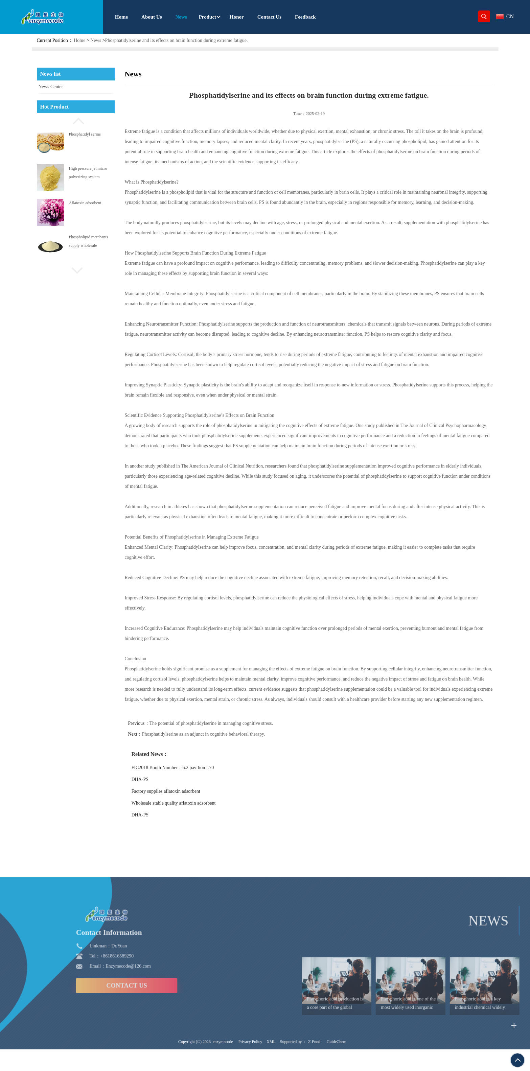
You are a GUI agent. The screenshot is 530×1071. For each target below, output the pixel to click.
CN (505, 16)
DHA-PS (145, 779)
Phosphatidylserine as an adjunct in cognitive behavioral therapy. (208, 734)
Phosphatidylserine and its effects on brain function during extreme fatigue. (176, 40)
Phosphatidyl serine (85, 134)
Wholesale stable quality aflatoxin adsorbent (178, 803)
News (95, 40)
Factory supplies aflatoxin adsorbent (170, 791)
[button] (76, 120)
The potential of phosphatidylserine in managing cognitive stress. (216, 723)
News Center (51, 86)
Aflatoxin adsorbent (85, 202)
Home (79, 40)
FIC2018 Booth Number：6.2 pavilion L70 (177, 767)
